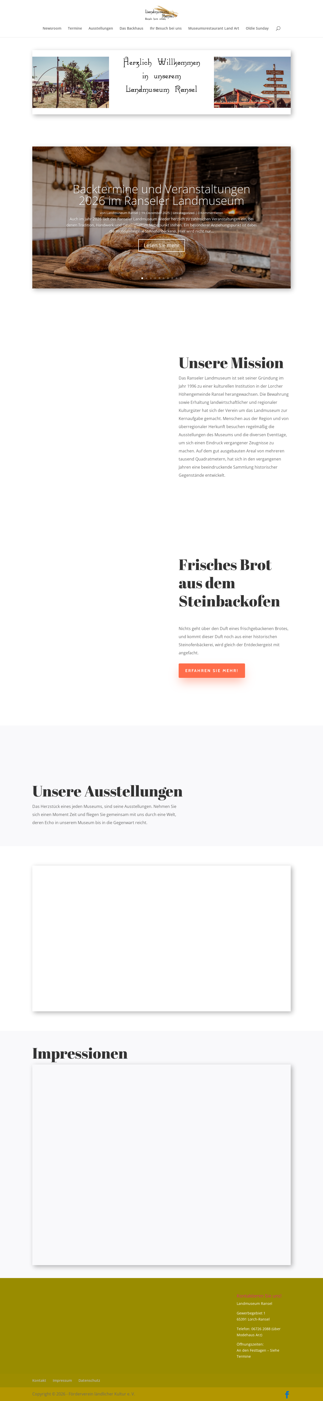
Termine (75, 29)
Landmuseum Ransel (122, 213)
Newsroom (52, 29)
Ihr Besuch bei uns (166, 29)
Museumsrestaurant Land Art (213, 29)
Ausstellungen (101, 29)
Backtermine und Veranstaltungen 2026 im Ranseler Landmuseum (161, 194)
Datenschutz (89, 1380)
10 (181, 278)
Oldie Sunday (257, 29)
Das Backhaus (131, 29)
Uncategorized (184, 213)
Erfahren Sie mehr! (211, 670)
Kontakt (39, 1380)
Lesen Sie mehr (161, 245)
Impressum (62, 1380)
